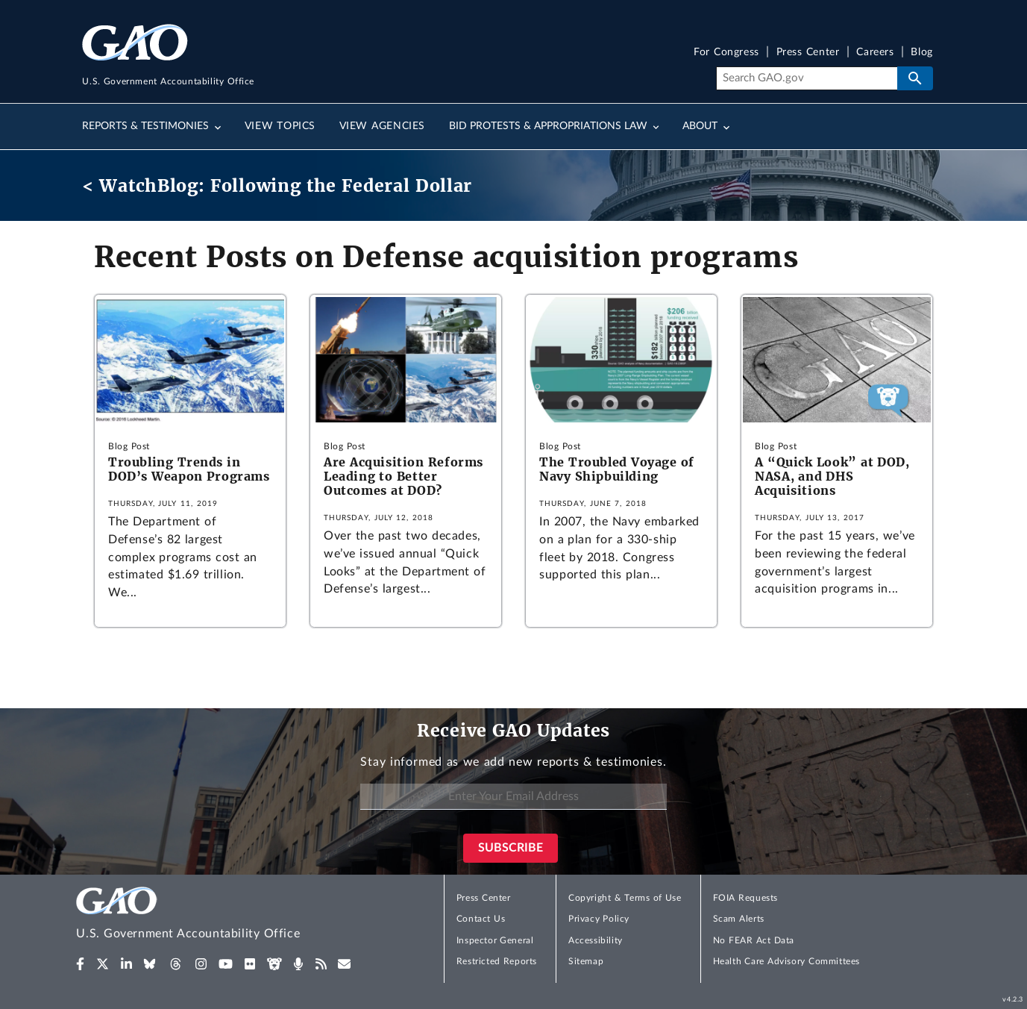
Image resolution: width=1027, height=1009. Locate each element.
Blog (921, 52)
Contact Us (481, 918)
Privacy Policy (598, 918)
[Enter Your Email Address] (513, 797)
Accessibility (595, 940)
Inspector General (495, 940)
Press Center (808, 52)
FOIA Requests (745, 897)
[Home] (217, 915)
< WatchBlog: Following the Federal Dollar (277, 185)
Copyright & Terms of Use (625, 897)
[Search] (806, 78)
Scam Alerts (738, 918)
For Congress (726, 52)
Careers (874, 52)
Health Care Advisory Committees (786, 961)
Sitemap (585, 961)
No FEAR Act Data (753, 940)
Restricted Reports (496, 961)
